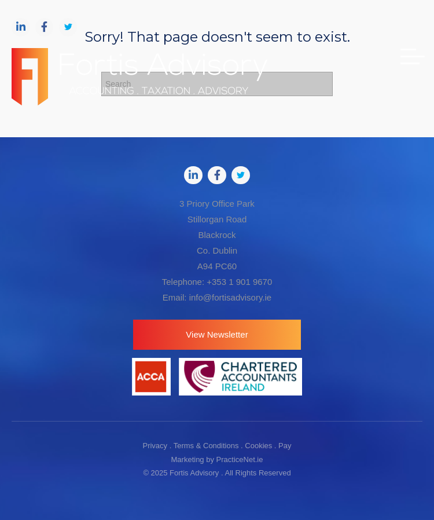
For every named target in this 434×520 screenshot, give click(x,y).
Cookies (258, 445)
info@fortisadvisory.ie (230, 297)
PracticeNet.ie (239, 459)
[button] (217, 335)
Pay (284, 445)
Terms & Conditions (206, 445)
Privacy (154, 445)
